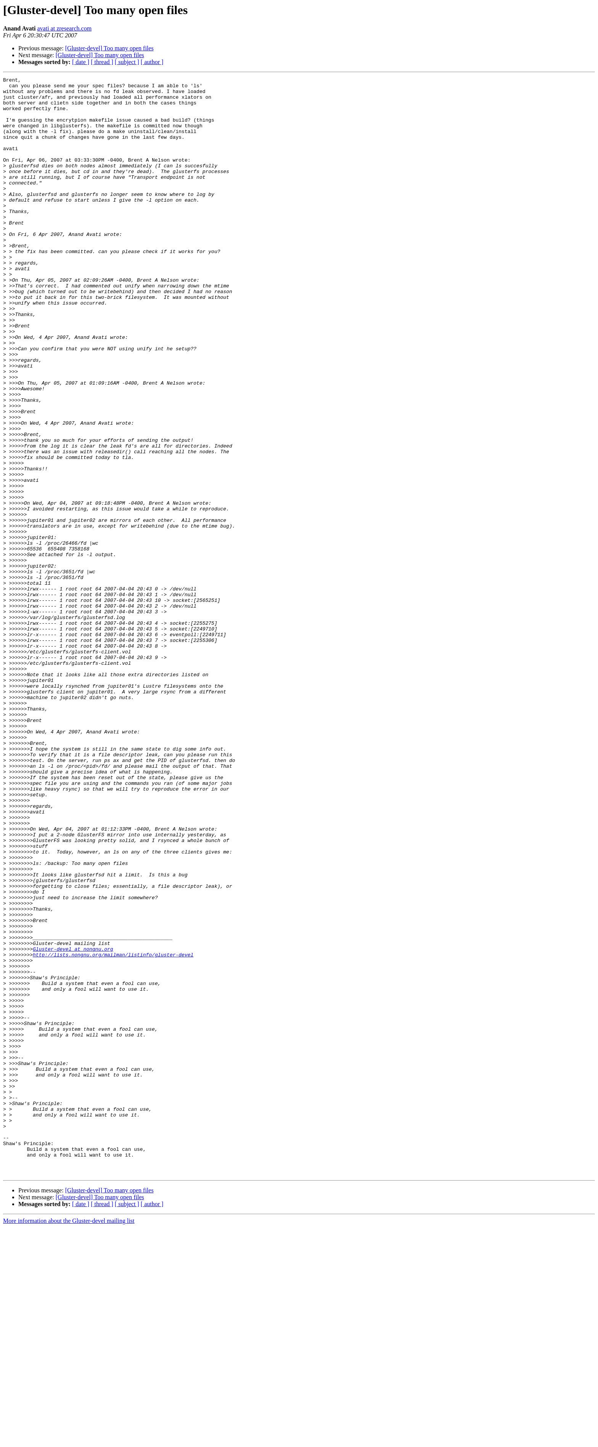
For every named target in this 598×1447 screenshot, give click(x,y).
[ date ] (80, 62)
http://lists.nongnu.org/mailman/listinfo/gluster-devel (113, 1130)
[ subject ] (127, 62)
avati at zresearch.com (64, 28)
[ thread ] (102, 62)
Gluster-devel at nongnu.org (73, 1123)
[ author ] (152, 62)
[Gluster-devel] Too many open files (109, 48)
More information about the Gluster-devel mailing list (69, 1440)
